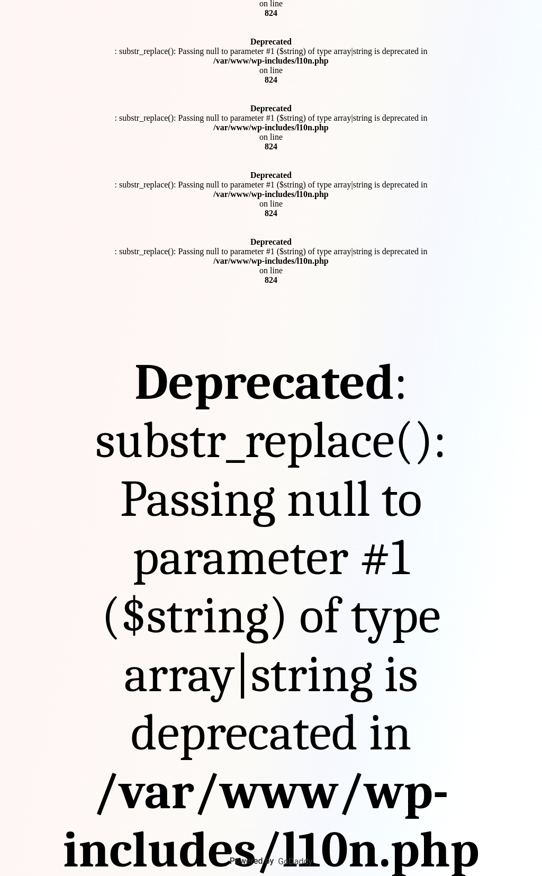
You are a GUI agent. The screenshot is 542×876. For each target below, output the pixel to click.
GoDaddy (295, 861)
